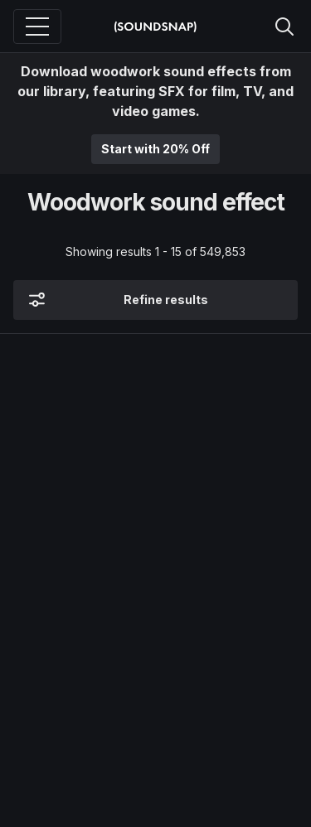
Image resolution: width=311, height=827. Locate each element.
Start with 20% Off (155, 149)
